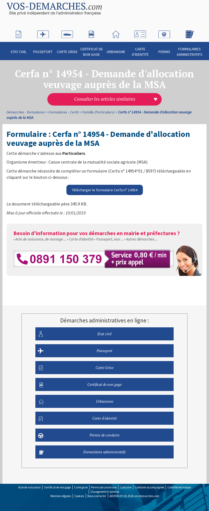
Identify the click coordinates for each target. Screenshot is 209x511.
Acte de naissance (29, 487)
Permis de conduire (79, 435)
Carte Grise (67, 49)
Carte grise (81, 487)
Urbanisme (116, 49)
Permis (164, 49)
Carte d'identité (140, 49)
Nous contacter (96, 496)
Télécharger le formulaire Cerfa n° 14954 (104, 189)
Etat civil (18, 49)
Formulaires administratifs (189, 49)
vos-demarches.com (146, 496)
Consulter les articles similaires (104, 99)
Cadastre (125, 487)
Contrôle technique (179, 487)
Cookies (79, 496)
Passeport (43, 49)
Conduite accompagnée (149, 487)
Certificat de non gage (91, 49)
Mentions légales (60, 496)
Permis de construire (103, 487)
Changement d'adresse (104, 492)
